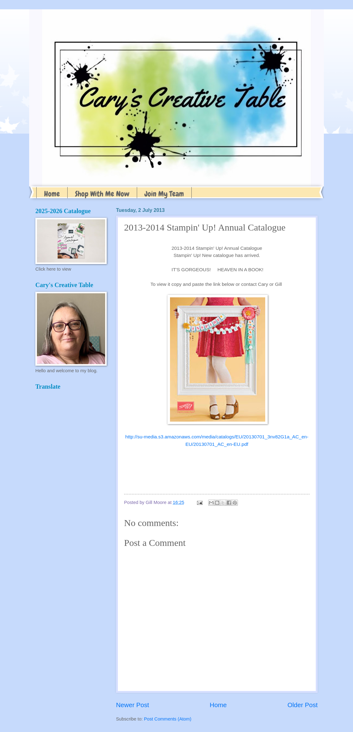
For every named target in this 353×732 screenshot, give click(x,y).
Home (52, 194)
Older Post (303, 704)
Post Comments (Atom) (167, 718)
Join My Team (164, 194)
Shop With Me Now (102, 194)
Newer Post (132, 704)
